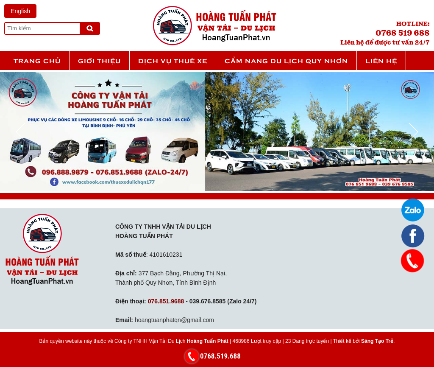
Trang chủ (37, 60)
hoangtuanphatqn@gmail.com (174, 320)
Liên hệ (381, 60)
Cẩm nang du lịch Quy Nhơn (286, 60)
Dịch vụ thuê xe (172, 60)
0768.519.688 (220, 356)
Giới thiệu (99, 60)
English (20, 11)
